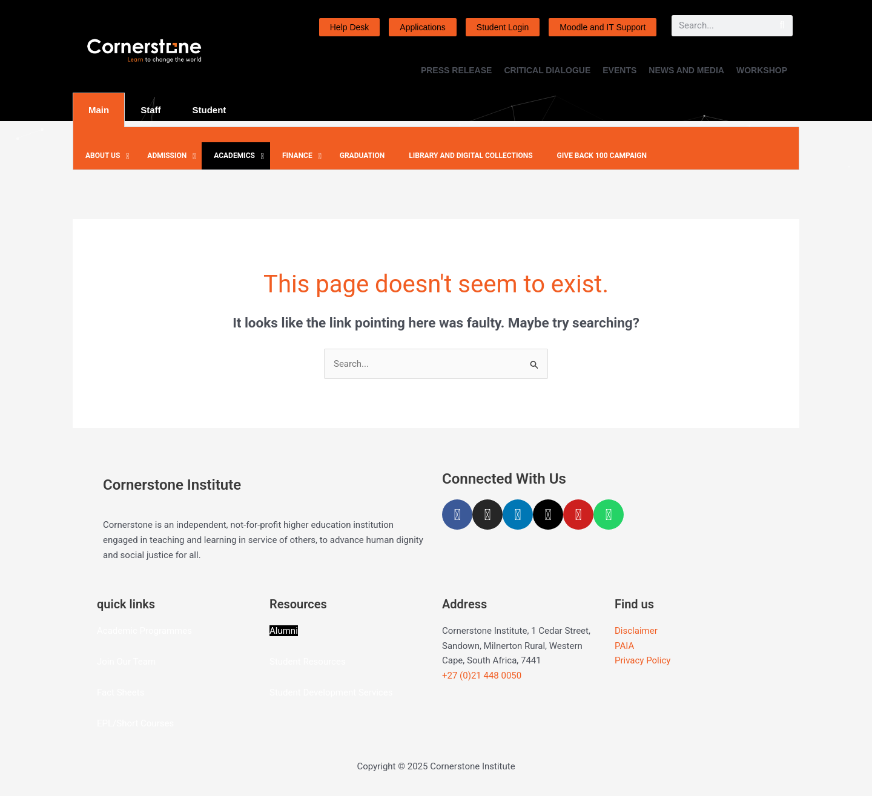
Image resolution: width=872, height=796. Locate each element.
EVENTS (619, 70)
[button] (104, 156)
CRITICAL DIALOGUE (547, 70)
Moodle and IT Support (603, 27)
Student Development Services (330, 692)
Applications (423, 27)
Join (106, 661)
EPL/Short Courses (135, 723)
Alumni (283, 630)
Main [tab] (98, 110)
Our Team (136, 661)
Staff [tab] (150, 110)
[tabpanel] (436, 148)
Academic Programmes (144, 630)
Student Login (503, 27)
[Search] (782, 25)
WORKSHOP (761, 70)
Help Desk (349, 27)
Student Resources (307, 661)
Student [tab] (209, 110)
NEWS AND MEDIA (686, 70)
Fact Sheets (120, 692)
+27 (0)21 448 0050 (481, 675)
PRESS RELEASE (456, 70)
